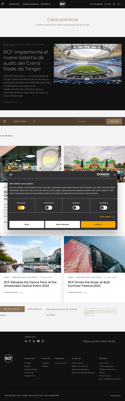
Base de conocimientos (80, 369)
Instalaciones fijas (30, 369)
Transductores (29, 375)
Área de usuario (77, 362)
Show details (105, 217)
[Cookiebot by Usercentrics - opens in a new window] (98, 175)
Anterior (100, 310)
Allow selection (62, 224)
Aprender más (10, 102)
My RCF (108, 4)
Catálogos (45, 362)
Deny (27, 224)
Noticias (102, 372)
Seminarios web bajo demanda (83, 372)
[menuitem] (31, 4)
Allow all (98, 224)
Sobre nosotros (105, 375)
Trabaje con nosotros (107, 369)
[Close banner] (115, 175)
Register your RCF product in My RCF (99, 340)
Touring (27, 365)
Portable (27, 362)
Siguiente (112, 310)
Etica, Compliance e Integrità (110, 378)
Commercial (28, 372)
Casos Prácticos (61, 362)
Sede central (103, 362)
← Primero (90, 310)
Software (45, 365)
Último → (89, 313)
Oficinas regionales (106, 365)
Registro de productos (80, 365)
